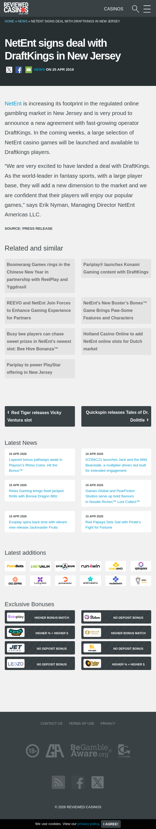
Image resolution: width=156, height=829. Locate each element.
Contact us (51, 723)
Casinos (113, 9)
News (22, 21)
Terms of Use (81, 723)
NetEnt (13, 103)
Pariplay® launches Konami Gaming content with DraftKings (116, 268)
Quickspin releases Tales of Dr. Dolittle (117, 416)
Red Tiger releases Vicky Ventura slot (34, 416)
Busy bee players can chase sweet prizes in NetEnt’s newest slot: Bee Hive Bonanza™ (39, 341)
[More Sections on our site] (147, 9)
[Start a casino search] (136, 9)
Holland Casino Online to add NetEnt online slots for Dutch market (113, 341)
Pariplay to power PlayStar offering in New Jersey (34, 369)
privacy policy (88, 824)
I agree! (110, 824)
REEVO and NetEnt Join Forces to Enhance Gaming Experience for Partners (39, 310)
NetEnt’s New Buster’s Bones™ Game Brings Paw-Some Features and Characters (115, 310)
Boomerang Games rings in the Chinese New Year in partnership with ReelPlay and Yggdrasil (38, 275)
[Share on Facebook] (18, 70)
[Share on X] (9, 70)
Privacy (108, 723)
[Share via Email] (28, 70)
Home (9, 21)
